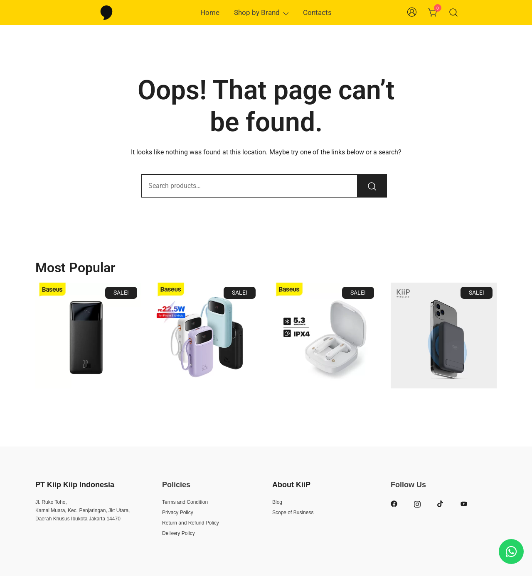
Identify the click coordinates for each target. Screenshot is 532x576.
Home (209, 12)
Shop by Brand (257, 12)
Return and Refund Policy (190, 523)
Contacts (317, 12)
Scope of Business (292, 512)
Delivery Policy (178, 533)
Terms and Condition (185, 502)
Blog (277, 502)
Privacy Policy (177, 512)
